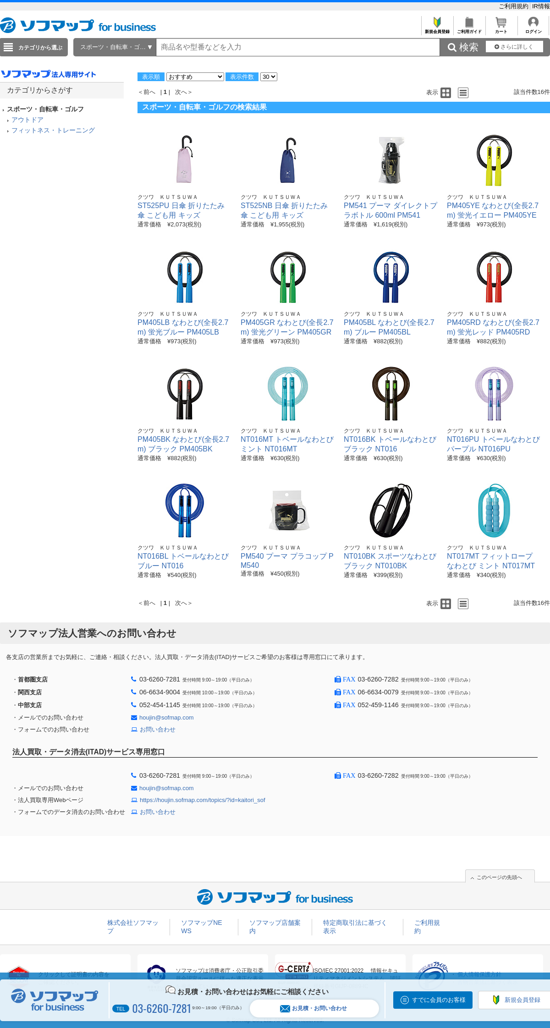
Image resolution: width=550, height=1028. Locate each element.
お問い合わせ (158, 729)
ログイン (533, 29)
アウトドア (27, 119)
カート (501, 29)
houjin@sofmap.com (166, 717)
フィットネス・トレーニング (53, 130)
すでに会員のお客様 (439, 999)
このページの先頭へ (499, 877)
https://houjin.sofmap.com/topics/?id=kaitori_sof (202, 800)
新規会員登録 (437, 29)
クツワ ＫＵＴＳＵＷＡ (168, 197)
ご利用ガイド (469, 29)
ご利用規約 (514, 6)
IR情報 (541, 6)
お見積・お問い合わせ (313, 1008)
